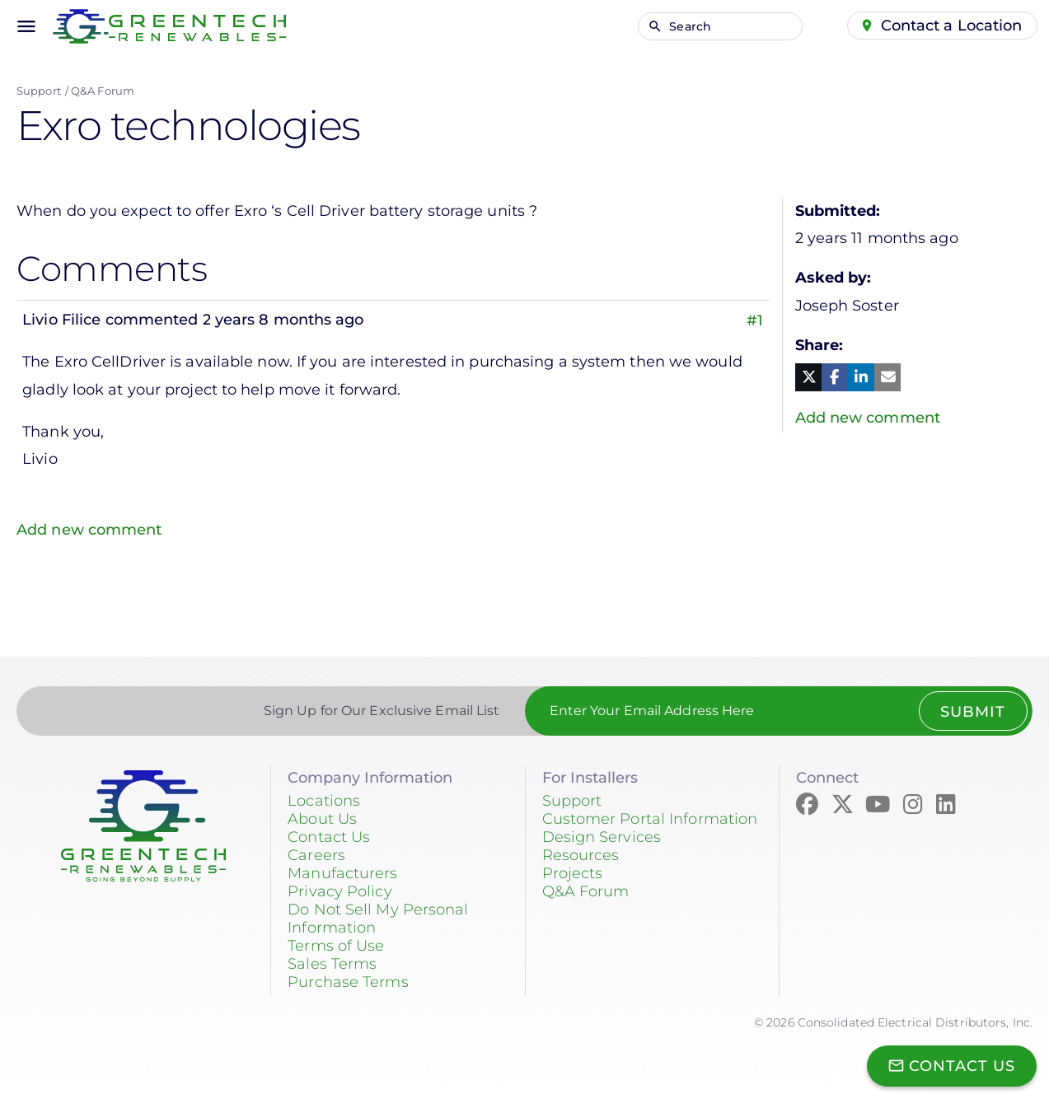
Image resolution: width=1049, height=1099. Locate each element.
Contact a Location (952, 25)
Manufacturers (342, 872)
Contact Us (329, 836)
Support (38, 90)
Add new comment (89, 529)
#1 (755, 320)
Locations (324, 800)
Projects (572, 872)
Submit (972, 711)
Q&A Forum (102, 90)
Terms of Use (336, 945)
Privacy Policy (339, 891)
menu (26, 26)
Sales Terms (332, 963)
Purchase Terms (348, 981)
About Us (322, 818)
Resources (581, 854)
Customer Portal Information (650, 818)
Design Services (602, 836)
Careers (316, 854)
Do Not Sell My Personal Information (378, 918)
